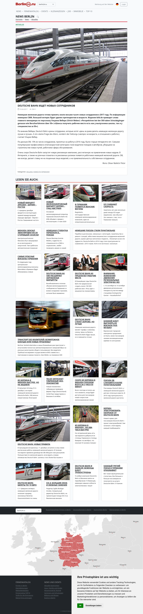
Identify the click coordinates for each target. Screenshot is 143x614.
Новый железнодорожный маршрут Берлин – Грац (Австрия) (56, 205)
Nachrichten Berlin (100, 510)
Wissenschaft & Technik (52, 590)
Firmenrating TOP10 (23, 593)
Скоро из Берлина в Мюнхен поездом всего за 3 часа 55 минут (85, 383)
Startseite (19, 19)
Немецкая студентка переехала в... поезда (57, 232)
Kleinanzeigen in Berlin (117, 510)
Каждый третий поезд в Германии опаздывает (113, 468)
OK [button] (80, 606)
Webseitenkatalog (22, 590)
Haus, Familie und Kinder (53, 588)
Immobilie (78, 11)
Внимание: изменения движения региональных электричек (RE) (112, 278)
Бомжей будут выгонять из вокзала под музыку (111, 324)
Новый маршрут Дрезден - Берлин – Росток (27, 204)
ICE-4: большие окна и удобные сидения (56, 484)
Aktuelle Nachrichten (51, 586)
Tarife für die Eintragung (24, 595)
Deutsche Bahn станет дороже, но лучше (84, 321)
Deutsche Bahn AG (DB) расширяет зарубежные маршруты (55, 276)
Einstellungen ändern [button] (94, 606)
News (18, 11)
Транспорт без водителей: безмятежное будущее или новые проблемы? (38, 340)
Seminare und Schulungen (53, 593)
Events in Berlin (49, 598)
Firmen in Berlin (21, 586)
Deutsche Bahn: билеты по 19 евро (27, 484)
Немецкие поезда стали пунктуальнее (95, 230)
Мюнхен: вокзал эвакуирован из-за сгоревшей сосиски (28, 232)
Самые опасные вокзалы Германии (28, 257)
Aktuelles (34, 19)
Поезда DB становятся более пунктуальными (113, 382)
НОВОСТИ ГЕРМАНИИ (41, 172)
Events (44, 11)
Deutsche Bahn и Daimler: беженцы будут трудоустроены (84, 469)
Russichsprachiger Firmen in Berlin (58, 510)
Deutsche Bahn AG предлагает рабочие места (85, 275)
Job (69, 11)
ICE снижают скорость (110, 205)
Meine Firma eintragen (24, 598)
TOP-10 (89, 11)
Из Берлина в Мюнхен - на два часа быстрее (83, 427)
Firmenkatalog (31, 11)
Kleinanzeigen (58, 11)
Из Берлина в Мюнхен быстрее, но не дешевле (28, 382)
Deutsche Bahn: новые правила (34, 444)
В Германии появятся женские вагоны (85, 206)
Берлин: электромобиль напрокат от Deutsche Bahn (112, 411)
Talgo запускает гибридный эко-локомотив (55, 381)
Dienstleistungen (22, 588)
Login (124, 4)
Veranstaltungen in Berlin (82, 510)
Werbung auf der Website (104, 4)
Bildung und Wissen (51, 595)
